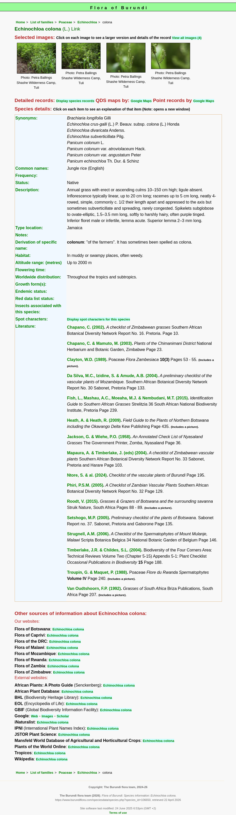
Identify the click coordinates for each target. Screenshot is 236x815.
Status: (22, 182)
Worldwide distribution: (38, 277)
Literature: (25, 326)
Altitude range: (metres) (38, 262)
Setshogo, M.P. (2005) (88, 518)
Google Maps (141, 101)
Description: (27, 190)
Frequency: (26, 175)
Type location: (29, 228)
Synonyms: (26, 118)
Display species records (75, 101)
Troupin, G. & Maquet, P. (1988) (97, 572)
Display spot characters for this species (98, 319)
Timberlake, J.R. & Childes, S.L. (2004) (104, 550)
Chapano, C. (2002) (85, 327)
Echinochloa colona (68, 629)
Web (34, 716)
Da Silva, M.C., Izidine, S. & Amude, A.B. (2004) (112, 376)
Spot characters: (31, 319)
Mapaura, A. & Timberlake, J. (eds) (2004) (106, 453)
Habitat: (23, 255)
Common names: (32, 168)
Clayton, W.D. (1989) (86, 359)
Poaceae (65, 22)
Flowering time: (30, 270)
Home (20, 22)
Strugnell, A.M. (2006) (88, 534)
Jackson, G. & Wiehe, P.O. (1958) (98, 437)
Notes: (21, 235)
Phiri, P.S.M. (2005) (85, 485)
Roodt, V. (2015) (82, 501)
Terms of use (118, 812)
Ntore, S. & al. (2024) (87, 475)
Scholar (63, 716)
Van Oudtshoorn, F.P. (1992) (94, 588)
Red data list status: (34, 298)
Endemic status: (31, 291)
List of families (41, 22)
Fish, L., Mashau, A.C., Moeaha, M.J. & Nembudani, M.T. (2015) (127, 398)
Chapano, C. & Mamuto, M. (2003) (99, 343)
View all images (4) (186, 38)
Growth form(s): (30, 284)
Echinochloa (87, 22)
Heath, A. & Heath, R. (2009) (94, 420)
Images (47, 716)
